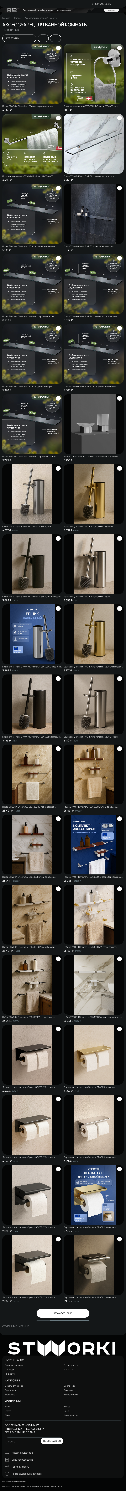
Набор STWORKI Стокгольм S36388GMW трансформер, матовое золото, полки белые (90, 947)
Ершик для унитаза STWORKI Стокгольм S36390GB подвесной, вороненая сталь (26, 526)
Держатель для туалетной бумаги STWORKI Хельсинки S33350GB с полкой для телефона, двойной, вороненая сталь (32, 1157)
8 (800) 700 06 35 (101, 3)
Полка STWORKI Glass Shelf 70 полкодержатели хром (27, 106)
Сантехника (69, 1385)
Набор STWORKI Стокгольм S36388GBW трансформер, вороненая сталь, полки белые (28, 947)
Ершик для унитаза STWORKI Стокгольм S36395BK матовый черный (31, 736)
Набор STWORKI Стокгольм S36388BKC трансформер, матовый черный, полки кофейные (28, 877)
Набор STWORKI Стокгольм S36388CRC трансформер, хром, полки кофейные (93, 877)
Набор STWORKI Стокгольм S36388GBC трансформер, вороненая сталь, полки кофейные (28, 807)
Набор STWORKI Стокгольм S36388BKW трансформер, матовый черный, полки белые (28, 1017)
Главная (6, 18)
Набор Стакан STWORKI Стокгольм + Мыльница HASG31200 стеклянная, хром (92, 456)
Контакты (68, 1369)
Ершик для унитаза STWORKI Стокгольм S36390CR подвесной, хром (88, 596)
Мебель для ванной (14, 1385)
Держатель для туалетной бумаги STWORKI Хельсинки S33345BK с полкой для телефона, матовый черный (28, 1227)
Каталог (17, 18)
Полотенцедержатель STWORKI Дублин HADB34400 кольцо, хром (92, 106)
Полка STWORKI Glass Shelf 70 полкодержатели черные (90, 386)
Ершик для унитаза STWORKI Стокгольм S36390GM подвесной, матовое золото (88, 526)
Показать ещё (63, 1313)
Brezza (8, 1411)
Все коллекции (71, 1415)
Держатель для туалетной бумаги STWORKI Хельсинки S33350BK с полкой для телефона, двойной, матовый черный (31, 1087)
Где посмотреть (71, 1365)
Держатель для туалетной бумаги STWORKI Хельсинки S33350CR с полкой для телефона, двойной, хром (90, 1157)
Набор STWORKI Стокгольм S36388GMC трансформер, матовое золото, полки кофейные (90, 807)
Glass (7, 1415)
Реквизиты (10, 1373)
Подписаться (52, 1440)
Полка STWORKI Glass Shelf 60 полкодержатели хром (89, 176)
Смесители (10, 1390)
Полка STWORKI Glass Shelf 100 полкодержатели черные (29, 456)
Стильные (9, 1326)
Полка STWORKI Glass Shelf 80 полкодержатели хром (89, 246)
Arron (7, 1406)
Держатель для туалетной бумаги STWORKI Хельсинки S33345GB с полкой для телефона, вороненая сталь (28, 1297)
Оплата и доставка (14, 1365)
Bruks (66, 1411)
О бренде (9, 1369)
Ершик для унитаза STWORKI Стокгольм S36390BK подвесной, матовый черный (32, 596)
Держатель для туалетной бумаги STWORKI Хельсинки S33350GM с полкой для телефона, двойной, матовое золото (93, 1087)
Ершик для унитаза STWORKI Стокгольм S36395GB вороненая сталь (32, 666)
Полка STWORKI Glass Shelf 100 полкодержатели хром (28, 316)
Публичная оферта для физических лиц (46, 1486)
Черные (24, 1326)
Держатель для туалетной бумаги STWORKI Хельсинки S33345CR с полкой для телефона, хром (90, 1297)
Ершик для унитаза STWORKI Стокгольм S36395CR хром (91, 736)
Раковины (68, 1390)
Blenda (67, 1406)
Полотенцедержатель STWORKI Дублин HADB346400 (27, 176)
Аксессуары (10, 1394)
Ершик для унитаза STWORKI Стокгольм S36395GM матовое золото (92, 666)
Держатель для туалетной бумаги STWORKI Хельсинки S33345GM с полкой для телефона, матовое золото (90, 1227)
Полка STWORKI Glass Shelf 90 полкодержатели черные (90, 316)
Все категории (71, 1394)
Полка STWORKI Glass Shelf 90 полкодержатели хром (27, 386)
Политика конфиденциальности (15, 1486)
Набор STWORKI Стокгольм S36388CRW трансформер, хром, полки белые (93, 1017)
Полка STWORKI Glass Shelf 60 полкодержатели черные (28, 246)
